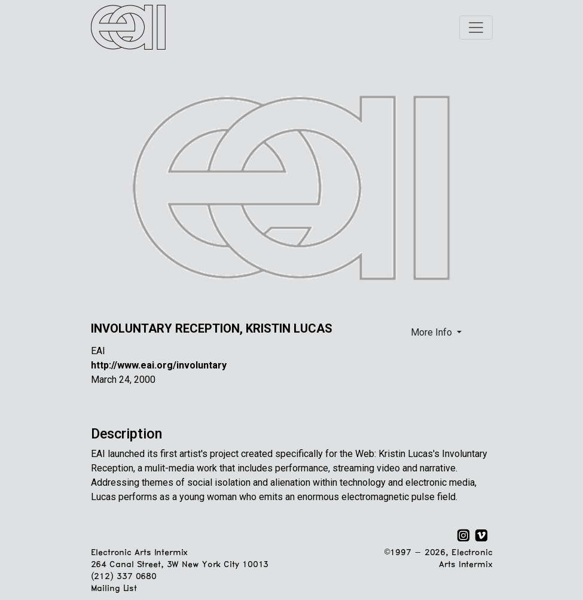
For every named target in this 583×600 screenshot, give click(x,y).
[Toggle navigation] (476, 27)
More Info (432, 332)
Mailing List (114, 589)
